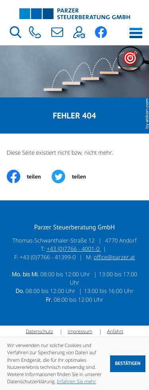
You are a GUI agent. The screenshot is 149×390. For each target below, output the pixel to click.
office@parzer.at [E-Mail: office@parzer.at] (114, 257)
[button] (35, 32)
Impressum (80, 331)
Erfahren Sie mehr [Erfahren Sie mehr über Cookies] (76, 381)
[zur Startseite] (74, 13)
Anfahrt (115, 331)
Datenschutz (39, 331)
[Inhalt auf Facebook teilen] (29, 176)
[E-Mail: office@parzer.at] (57, 32)
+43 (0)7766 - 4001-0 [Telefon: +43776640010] (73, 249)
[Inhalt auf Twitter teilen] (74, 176)
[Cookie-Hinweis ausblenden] (127, 363)
